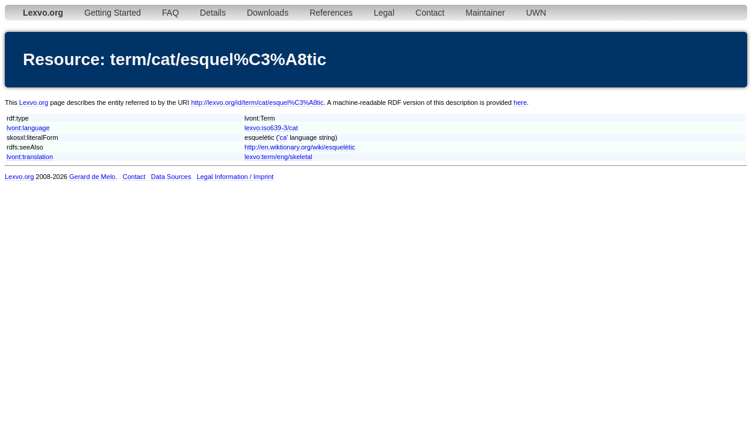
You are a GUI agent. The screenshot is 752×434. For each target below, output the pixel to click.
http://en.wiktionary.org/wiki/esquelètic (299, 147)
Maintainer (485, 12)
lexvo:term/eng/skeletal (278, 156)
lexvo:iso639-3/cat (271, 127)
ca (283, 137)
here (520, 102)
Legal (384, 12)
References (331, 12)
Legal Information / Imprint (235, 176)
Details (213, 12)
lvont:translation (30, 156)
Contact (429, 12)
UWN (536, 12)
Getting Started (112, 12)
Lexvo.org (33, 102)
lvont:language (28, 127)
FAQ (170, 12)
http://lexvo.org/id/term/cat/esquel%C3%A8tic (257, 102)
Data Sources (171, 176)
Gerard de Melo (92, 176)
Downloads (267, 12)
